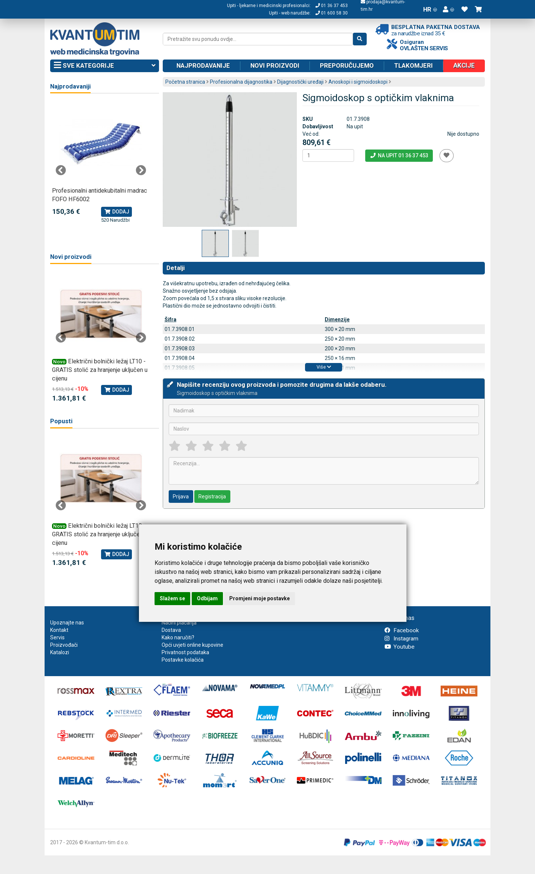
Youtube (400, 646)
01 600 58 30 (331, 13)
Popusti (61, 421)
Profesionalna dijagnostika (241, 82)
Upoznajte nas (67, 623)
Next (141, 170)
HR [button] (430, 9)
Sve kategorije (104, 65)
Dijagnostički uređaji (300, 82)
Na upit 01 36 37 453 (398, 155)
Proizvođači (64, 645)
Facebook (402, 630)
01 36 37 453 (331, 5)
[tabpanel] (100, 162)
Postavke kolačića (183, 660)
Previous (61, 170)
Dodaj (116, 212)
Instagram (401, 638)
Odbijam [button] (207, 598)
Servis (57, 637)
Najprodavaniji (70, 86)
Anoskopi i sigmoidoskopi (358, 82)
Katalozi (59, 652)
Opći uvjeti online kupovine (192, 645)
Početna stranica (185, 82)
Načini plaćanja (179, 623)
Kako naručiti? (178, 637)
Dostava (171, 630)
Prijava (181, 496)
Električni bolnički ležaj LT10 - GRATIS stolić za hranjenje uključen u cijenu (99, 370)
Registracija (212, 496)
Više (324, 367)
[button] (448, 9)
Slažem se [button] (172, 598)
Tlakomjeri (413, 65)
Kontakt (59, 630)
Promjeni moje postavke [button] (259, 598)
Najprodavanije (203, 65)
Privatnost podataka (185, 652)
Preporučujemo (347, 65)
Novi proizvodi (274, 65)
